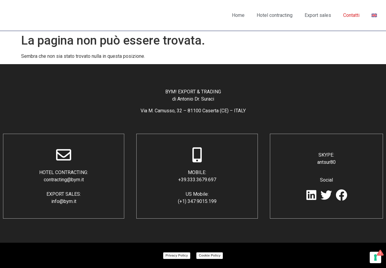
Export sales (318, 15)
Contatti (351, 15)
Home (238, 15)
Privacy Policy (177, 255)
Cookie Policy (209, 255)
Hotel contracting (275, 15)
